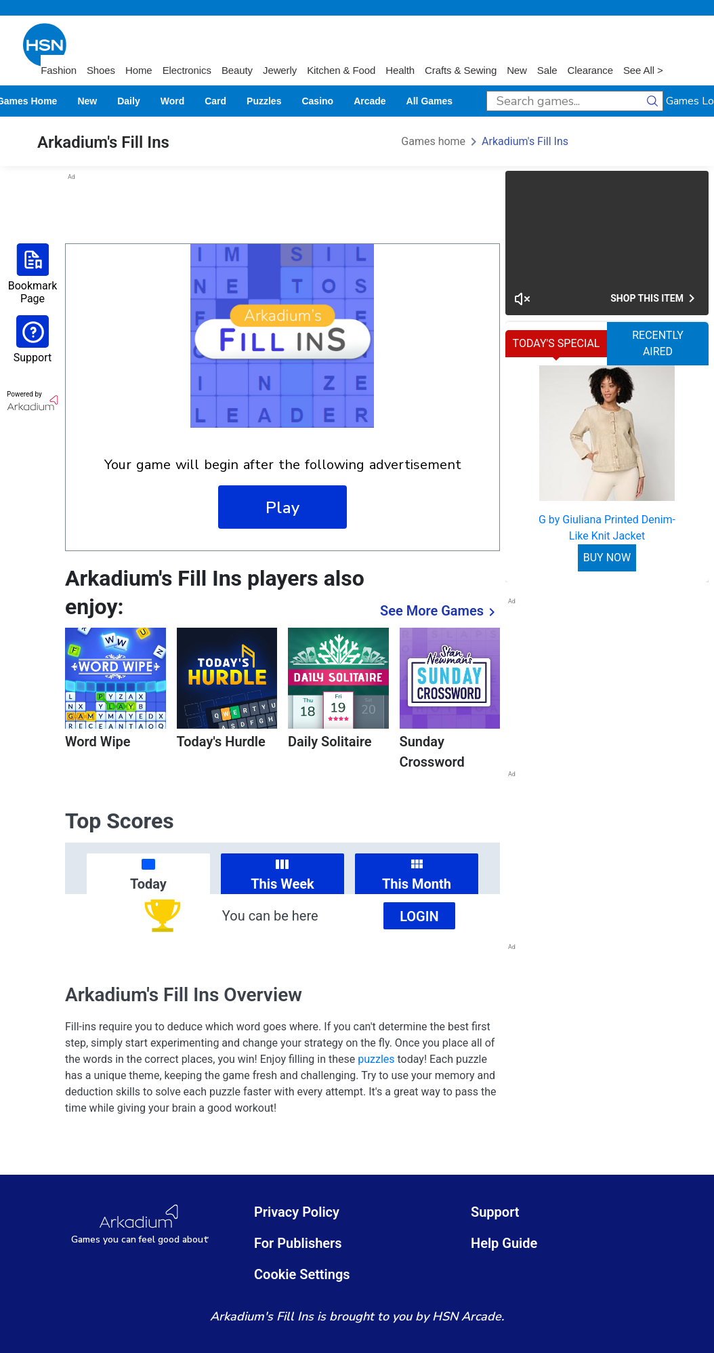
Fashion (59, 70)
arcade (369, 101)
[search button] (653, 101)
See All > (643, 70)
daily (128, 101)
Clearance (589, 70)
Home (138, 70)
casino (317, 101)
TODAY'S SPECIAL (556, 343)
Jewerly (280, 70)
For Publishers (298, 1243)
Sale (547, 70)
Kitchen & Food (341, 70)
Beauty (237, 70)
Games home (433, 141)
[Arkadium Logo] (140, 1224)
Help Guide (504, 1243)
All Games (429, 101)
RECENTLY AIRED (658, 343)
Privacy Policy (296, 1212)
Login (419, 916)
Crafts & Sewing (461, 70)
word (173, 101)
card (215, 101)
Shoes (101, 70)
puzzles (264, 101)
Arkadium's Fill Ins (525, 141)
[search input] (564, 101)
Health (400, 70)
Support (495, 1212)
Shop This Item (655, 298)
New (517, 70)
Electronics (187, 70)
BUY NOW (607, 557)
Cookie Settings (302, 1274)
